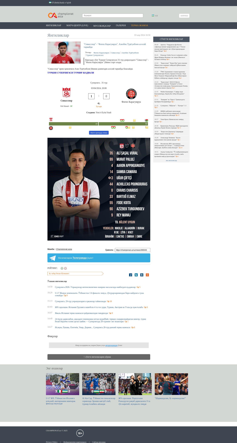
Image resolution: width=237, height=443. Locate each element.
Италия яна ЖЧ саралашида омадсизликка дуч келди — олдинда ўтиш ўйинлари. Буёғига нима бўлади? (169, 145)
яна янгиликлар (171, 160)
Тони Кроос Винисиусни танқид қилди (168, 120)
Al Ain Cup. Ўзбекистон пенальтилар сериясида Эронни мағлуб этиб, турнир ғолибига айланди (98, 389)
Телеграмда (80, 258)
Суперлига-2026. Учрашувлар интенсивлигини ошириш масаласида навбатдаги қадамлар (95, 287)
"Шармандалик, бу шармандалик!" (171, 386)
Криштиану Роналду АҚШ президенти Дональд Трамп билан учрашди (171, 127)
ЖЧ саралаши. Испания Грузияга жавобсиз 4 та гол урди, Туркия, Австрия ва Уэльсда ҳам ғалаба (99, 307)
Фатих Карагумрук (101, 53)
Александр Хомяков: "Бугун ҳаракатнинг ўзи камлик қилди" (167, 139)
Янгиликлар (53, 25)
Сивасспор (115, 53)
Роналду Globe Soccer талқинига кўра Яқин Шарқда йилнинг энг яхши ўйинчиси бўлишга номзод (170, 57)
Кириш (184, 16)
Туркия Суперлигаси (94, 55)
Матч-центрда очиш (99, 133)
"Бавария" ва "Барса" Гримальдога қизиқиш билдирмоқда (169, 101)
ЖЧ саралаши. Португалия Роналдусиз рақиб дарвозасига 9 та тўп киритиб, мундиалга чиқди (135, 389)
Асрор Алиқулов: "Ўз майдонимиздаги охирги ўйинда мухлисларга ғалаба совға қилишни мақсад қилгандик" (171, 154)
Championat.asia (64, 249)
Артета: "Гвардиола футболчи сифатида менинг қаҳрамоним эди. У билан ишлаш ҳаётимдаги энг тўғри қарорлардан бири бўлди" (169, 48)
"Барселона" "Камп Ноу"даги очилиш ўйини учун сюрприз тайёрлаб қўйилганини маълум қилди (170, 65)
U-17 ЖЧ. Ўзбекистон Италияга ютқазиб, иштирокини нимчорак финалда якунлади (62, 389)
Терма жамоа (139, 25)
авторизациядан (111, 345)
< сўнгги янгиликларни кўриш (97, 357)
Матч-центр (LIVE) (77, 25)
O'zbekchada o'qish (60, 3)
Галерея (121, 25)
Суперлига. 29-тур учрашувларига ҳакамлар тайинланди (80, 301)
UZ (155, 16)
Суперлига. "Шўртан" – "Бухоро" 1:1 (170, 106)
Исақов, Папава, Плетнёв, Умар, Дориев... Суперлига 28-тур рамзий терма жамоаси (92, 327)
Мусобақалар (102, 26)
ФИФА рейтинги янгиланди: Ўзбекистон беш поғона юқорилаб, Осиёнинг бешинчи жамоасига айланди (170, 113)
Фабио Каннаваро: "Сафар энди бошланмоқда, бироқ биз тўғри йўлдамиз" (169, 94)
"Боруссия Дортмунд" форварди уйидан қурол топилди (168, 133)
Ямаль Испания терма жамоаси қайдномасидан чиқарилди (81, 313)
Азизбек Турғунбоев (130, 53)
